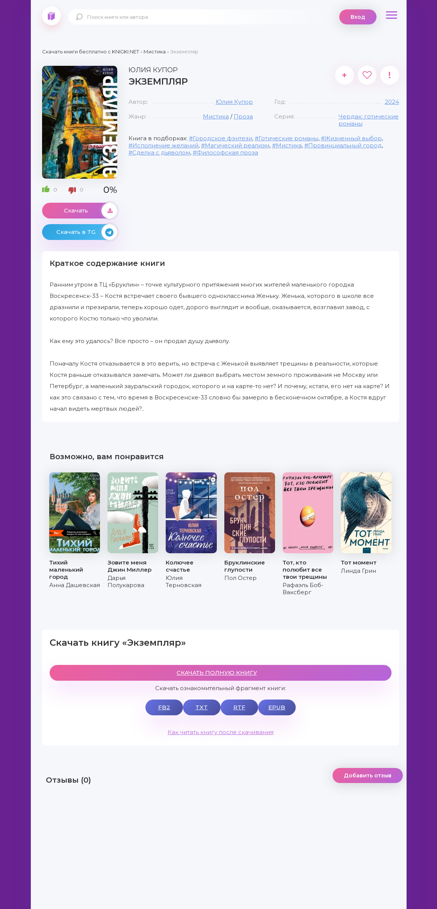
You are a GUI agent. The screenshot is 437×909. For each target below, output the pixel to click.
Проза (243, 116)
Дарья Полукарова (125, 581)
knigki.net (51, 15)
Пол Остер (240, 577)
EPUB (276, 707)
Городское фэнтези (222, 138)
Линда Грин (358, 570)
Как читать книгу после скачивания (221, 732)
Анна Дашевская (74, 585)
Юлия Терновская (183, 581)
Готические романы (288, 138)
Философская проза (227, 152)
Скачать (90, 211)
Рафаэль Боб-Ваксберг (303, 588)
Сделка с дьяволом (161, 152)
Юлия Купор (234, 101)
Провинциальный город (345, 145)
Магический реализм (237, 145)
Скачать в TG (86, 232)
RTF (239, 707)
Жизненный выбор (353, 138)
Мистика (216, 116)
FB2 (164, 707)
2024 (392, 101)
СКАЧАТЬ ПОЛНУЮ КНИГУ (217, 672)
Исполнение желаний (165, 145)
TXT (201, 707)
